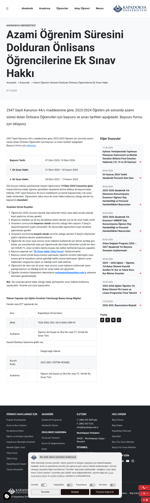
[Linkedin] (122, 461)
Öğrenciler (62, 8)
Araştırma (44, 8)
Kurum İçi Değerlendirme (53, 443)
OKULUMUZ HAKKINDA (54, 432)
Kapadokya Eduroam (121, 431)
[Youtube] (127, 461)
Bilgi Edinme (117, 420)
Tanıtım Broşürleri (14, 469)
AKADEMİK (47, 414)
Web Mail (116, 436)
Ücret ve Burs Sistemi (16, 425)
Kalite (44, 449)
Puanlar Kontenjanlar (16, 420)
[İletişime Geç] (144, 487)
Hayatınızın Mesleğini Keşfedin (20, 442)
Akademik (27, 8)
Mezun (100, 8)
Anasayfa (11, 82)
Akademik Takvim (50, 425)
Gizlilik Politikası (57, 476)
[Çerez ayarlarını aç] (6, 496)
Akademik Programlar (52, 420)
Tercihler (45, 492)
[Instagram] (133, 461)
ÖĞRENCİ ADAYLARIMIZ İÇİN (21, 414)
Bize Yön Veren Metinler (123, 442)
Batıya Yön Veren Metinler (124, 447)
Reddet (75, 492)
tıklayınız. (31, 145)
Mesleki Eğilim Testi (15, 447)
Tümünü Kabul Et (105, 492)
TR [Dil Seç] (144, 493)
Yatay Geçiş (11, 453)
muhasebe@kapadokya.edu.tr (70, 272)
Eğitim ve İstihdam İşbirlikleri (19, 436)
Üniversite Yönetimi (51, 438)
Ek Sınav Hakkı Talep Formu (48, 251)
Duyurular (25, 82)
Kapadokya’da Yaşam (16, 464)
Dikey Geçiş (11, 458)
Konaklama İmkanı (15, 431)
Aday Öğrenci (82, 8)
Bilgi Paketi (117, 425)
